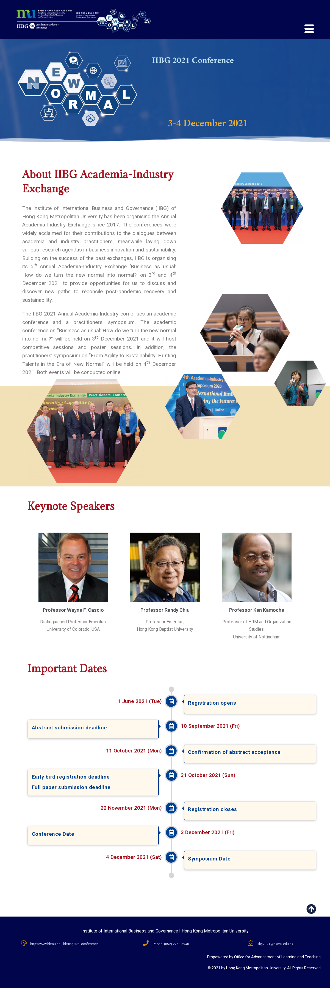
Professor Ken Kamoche (256, 610)
